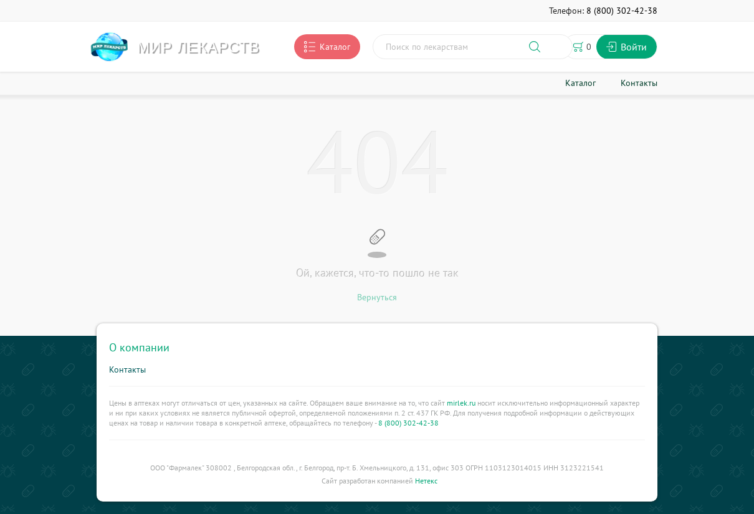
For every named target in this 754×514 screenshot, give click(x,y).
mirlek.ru (461, 402)
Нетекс (426, 480)
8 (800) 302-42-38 (408, 422)
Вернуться (377, 297)
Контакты (127, 369)
